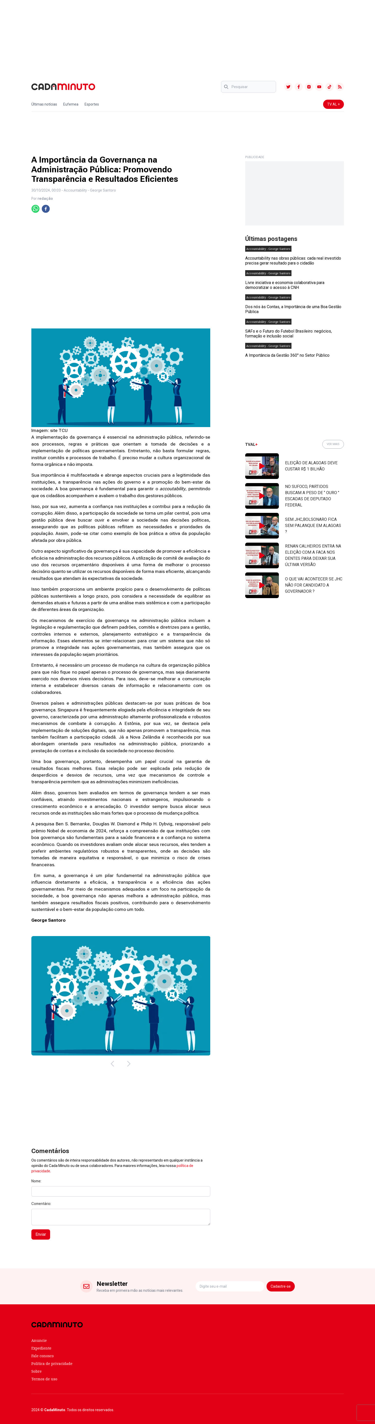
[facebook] (46, 209)
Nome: (36, 1181)
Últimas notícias (44, 104)
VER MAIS (333, 444)
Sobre (36, 1371)
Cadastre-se (281, 1286)
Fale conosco (42, 1355)
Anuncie (39, 1340)
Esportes (92, 104)
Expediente (41, 1348)
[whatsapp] (35, 209)
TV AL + (333, 104)
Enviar (40, 1234)
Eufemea (70, 104)
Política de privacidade (51, 1363)
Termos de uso (44, 1378)
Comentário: (41, 1204)
